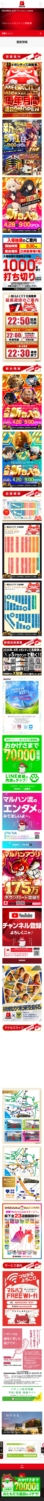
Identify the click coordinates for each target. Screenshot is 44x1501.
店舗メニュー (22, 33)
